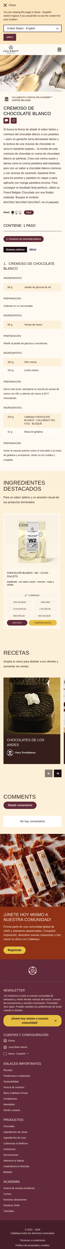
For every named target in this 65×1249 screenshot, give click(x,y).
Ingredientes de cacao (15, 1132)
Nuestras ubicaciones (15, 1199)
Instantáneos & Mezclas (16, 1166)
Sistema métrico (15, 249)
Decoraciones (10, 1154)
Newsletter (9, 1104)
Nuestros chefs (11, 1205)
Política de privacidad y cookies (32, 1245)
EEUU (32, 249)
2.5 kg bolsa (19, 609)
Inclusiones (9, 1149)
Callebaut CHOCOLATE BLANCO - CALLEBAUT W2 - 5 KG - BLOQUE (40, 420)
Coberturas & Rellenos (15, 1143)
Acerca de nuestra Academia (18, 1188)
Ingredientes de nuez (14, 1137)
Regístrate (14, 950)
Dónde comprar (11, 1110)
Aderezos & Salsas (13, 1160)
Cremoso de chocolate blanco (25, 239)
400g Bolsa (19, 616)
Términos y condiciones (32, 1240)
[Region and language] (32, 28)
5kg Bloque (20, 602)
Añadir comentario (20, 805)
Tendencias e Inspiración (16, 1075)
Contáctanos (10, 1098)
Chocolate (8, 1126)
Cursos (7, 1193)
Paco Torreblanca (25, 752)
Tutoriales (8, 1211)
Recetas (7, 1070)
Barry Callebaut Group (15, 1093)
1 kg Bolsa (45, 609)
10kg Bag (45, 602)
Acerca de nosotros (13, 1087)
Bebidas (7, 1172)
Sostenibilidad (11, 1081)
